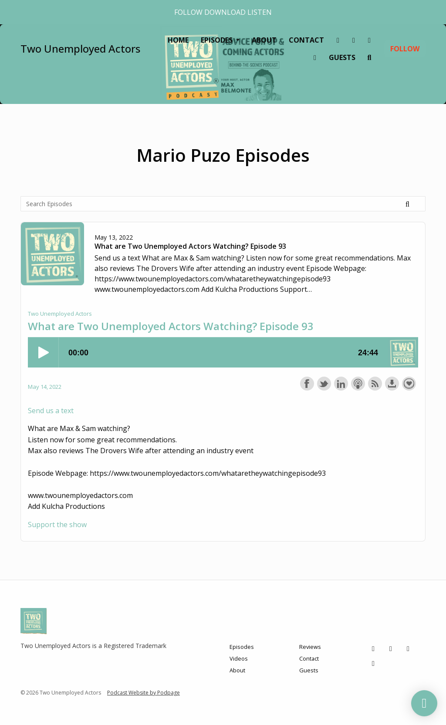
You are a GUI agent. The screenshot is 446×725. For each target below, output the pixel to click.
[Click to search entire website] (369, 57)
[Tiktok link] (338, 40)
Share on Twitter (324, 384)
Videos (239, 658)
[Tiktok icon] (373, 648)
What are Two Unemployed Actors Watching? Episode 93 (190, 246)
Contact (306, 40)
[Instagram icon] (390, 648)
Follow (404, 48)
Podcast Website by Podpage (143, 692)
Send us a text (51, 410)
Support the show (409, 384)
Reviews (310, 647)
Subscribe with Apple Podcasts (358, 384)
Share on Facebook (307, 384)
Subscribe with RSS (375, 384)
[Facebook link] (369, 40)
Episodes (217, 40)
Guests (342, 57)
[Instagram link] (354, 40)
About (264, 40)
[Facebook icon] (408, 648)
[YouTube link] (315, 57)
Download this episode (392, 384)
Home (178, 40)
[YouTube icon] (373, 663)
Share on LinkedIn (341, 384)
